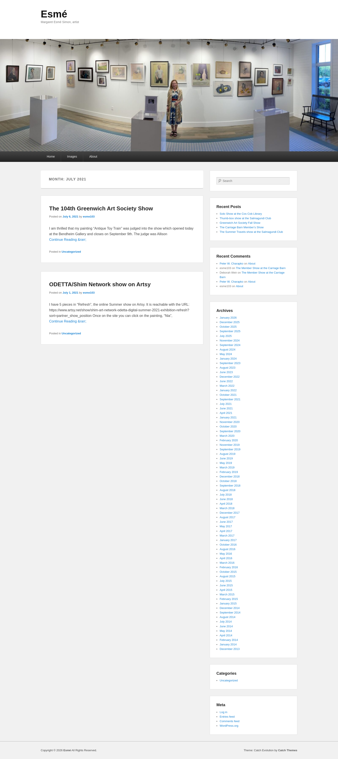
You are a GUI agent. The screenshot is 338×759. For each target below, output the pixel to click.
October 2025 (228, 326)
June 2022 (226, 381)
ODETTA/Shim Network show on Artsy (100, 284)
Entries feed (227, 716)
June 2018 (226, 499)
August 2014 (227, 617)
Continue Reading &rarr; (67, 239)
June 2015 (226, 585)
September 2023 (230, 363)
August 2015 (227, 576)
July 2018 (226, 494)
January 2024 (228, 358)
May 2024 (226, 354)
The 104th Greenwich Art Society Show (101, 208)
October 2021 (228, 394)
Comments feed (229, 721)
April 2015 (226, 590)
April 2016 (226, 558)
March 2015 (227, 594)
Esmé (54, 14)
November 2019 (230, 444)
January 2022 (228, 390)
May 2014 (226, 630)
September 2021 (230, 399)
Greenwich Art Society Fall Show (240, 222)
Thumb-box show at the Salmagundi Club (245, 218)
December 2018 (230, 476)
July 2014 (226, 621)
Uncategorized (71, 251)
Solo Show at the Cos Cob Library (241, 213)
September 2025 (230, 331)
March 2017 (227, 535)
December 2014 (230, 608)
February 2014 (229, 640)
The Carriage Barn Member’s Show (242, 227)
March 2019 (227, 467)
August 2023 (227, 367)
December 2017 (230, 512)
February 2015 (229, 599)
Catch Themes (287, 750)
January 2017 (228, 540)
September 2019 (230, 449)
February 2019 (229, 472)
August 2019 (227, 453)
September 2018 (230, 485)
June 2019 (226, 458)
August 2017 (227, 517)
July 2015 (226, 580)
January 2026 (228, 317)
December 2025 (230, 322)
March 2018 (227, 508)
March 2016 (227, 562)
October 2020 (228, 426)
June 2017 (226, 521)
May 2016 (226, 553)
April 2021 (226, 413)
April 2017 (226, 531)
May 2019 (226, 463)
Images (72, 156)
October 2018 (228, 481)
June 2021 (226, 408)
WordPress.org (229, 725)
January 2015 (228, 603)
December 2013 (230, 649)
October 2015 (228, 571)
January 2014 (228, 644)
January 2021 (228, 417)
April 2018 (226, 503)
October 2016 (228, 544)
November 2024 (230, 340)
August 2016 (227, 549)
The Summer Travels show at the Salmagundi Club (251, 231)
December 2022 (230, 376)
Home (51, 156)
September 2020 (230, 431)
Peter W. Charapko (231, 263)
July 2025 (226, 336)
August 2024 (227, 349)
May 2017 (226, 526)
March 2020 (227, 435)
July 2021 (226, 403)
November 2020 (230, 422)
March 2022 (227, 385)
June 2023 (226, 372)
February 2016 (229, 567)
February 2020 (229, 440)
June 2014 (226, 626)
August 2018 (227, 490)
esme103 (89, 216)
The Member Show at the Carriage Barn (261, 268)
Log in (223, 712)
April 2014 (226, 635)
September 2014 (230, 612)
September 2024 (230, 345)
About (93, 156)
